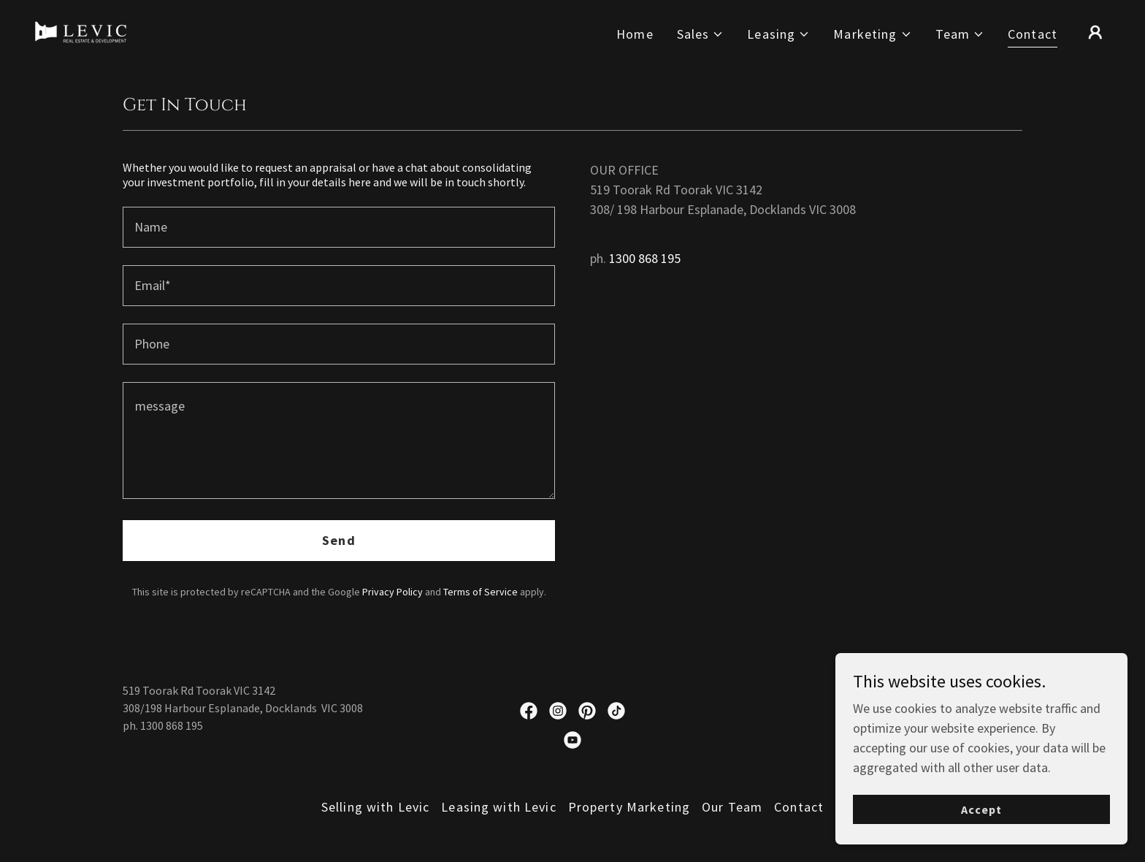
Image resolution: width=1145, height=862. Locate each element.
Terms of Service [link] (480, 591)
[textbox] (339, 227)
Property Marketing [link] (629, 806)
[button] (700, 34)
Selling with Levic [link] (375, 806)
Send (339, 540)
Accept (981, 839)
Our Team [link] (732, 806)
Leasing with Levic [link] (498, 806)
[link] (81, 30)
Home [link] (635, 34)
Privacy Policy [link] (392, 591)
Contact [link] (1032, 34)
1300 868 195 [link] (645, 258)
